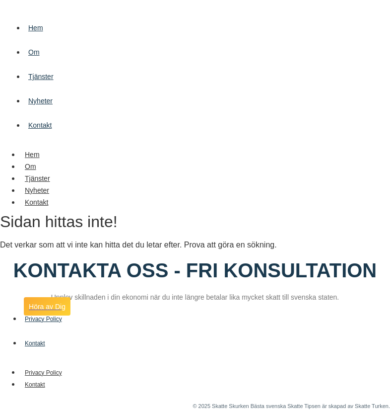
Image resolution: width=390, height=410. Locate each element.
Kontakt (40, 125)
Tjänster (41, 77)
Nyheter (40, 101)
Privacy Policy (43, 372)
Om (34, 52)
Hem (35, 28)
